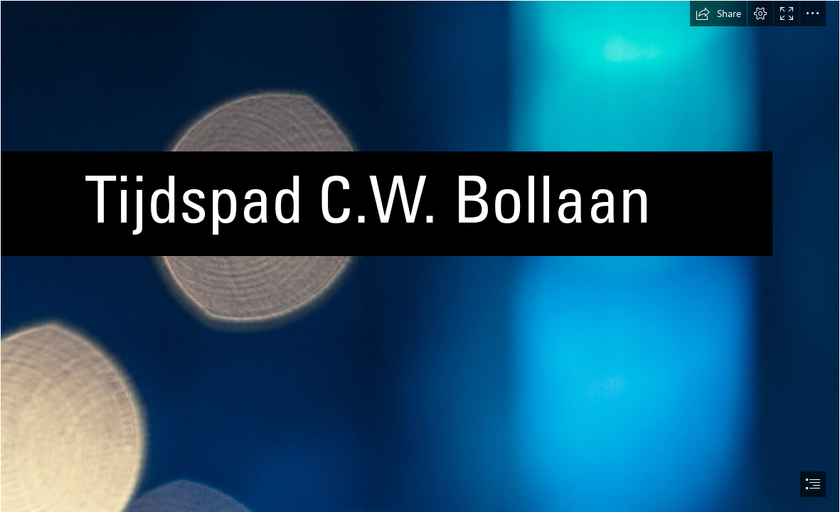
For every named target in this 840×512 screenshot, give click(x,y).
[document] (420, 256)
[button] (718, 13)
